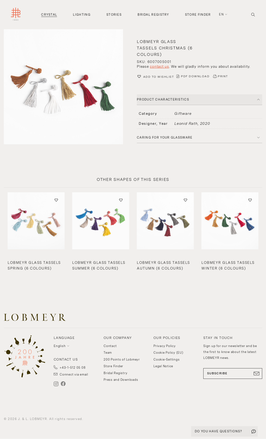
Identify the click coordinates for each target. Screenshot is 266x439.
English (60, 346)
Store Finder (198, 14)
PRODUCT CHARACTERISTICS (163, 99)
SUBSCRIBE (232, 373)
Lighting (81, 14)
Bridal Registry (153, 14)
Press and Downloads (121, 379)
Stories (114, 14)
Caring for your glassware (165, 137)
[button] (66, 87)
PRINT (223, 76)
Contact (110, 346)
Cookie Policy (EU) (168, 352)
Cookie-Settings (166, 359)
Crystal (49, 14)
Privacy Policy (164, 346)
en (221, 14)
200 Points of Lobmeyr (122, 359)
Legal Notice (163, 366)
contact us (159, 66)
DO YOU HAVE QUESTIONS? (218, 431)
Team (108, 352)
